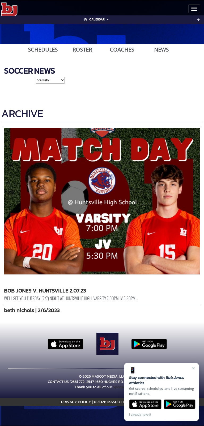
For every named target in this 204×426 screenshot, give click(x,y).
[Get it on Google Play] (180, 404)
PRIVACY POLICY (76, 402)
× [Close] (193, 368)
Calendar (96, 19)
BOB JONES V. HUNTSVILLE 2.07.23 (45, 291)
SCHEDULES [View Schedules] (43, 49)
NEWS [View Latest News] (161, 49)
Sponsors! (121, 387)
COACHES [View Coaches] (122, 49)
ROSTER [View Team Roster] (82, 49)
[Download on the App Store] (145, 404)
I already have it (140, 414)
